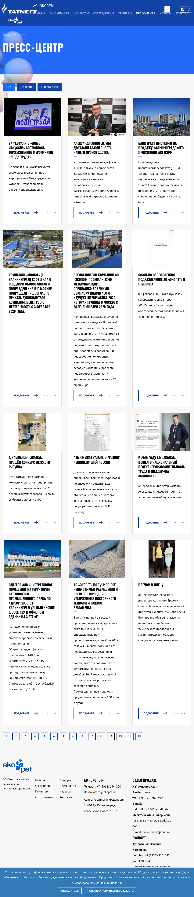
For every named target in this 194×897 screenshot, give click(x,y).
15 (139, 736)
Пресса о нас (50, 87)
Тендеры (125, 13)
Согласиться (69, 890)
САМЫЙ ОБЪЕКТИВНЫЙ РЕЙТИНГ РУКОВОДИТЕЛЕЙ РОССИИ (97, 460)
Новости (26, 87)
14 (129, 736)
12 (110, 736)
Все (9, 87)
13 (120, 736)
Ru (183, 9)
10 (91, 736)
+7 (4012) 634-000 (109, 786)
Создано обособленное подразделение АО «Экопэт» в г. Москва (161, 279)
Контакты (183, 13)
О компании (59, 13)
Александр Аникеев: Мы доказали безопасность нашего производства (93, 148)
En (189, 9)
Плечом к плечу (150, 584)
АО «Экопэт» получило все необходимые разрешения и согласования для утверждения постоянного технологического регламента (96, 596)
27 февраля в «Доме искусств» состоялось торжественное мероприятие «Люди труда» (31, 150)
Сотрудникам (103, 13)
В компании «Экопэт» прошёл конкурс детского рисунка (29, 462)
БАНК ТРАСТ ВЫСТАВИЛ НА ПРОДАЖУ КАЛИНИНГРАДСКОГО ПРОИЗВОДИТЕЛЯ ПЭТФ (161, 148)
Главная (39, 13)
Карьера (166, 13)
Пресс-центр (145, 13)
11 (101, 736)
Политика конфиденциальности (111, 890)
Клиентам (81, 13)
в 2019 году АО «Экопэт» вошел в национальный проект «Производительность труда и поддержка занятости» (161, 466)
